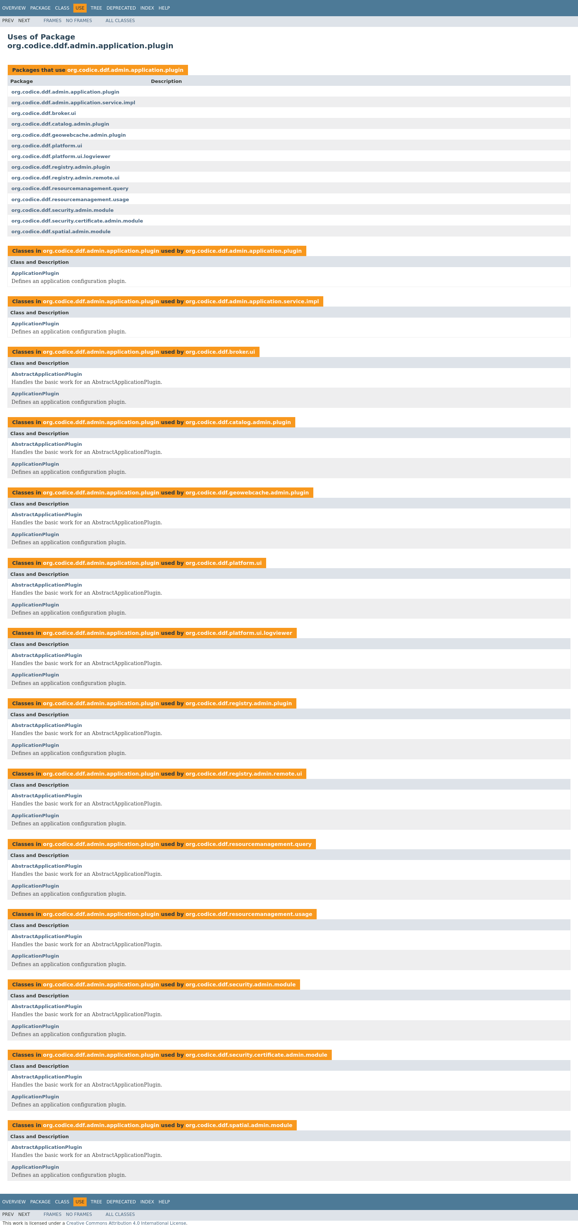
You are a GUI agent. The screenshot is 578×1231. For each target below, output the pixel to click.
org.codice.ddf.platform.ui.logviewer (61, 156)
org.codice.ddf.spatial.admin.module (61, 231)
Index (147, 8)
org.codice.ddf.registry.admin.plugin (60, 167)
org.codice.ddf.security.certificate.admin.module (77, 221)
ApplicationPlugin (35, 273)
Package (40, 8)
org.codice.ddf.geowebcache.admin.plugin (68, 135)
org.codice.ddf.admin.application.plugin (125, 70)
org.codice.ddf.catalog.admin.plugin (60, 124)
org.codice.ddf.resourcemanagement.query (70, 188)
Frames (52, 20)
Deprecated (121, 8)
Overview (14, 8)
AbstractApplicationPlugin (46, 374)
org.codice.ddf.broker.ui (43, 113)
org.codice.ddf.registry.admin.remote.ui (65, 178)
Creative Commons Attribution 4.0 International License (126, 1223)
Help (164, 8)
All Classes (120, 20)
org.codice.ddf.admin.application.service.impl (73, 102)
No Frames (79, 20)
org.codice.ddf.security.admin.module (62, 210)
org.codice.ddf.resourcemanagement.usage (70, 199)
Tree (96, 8)
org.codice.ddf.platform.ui (46, 145)
